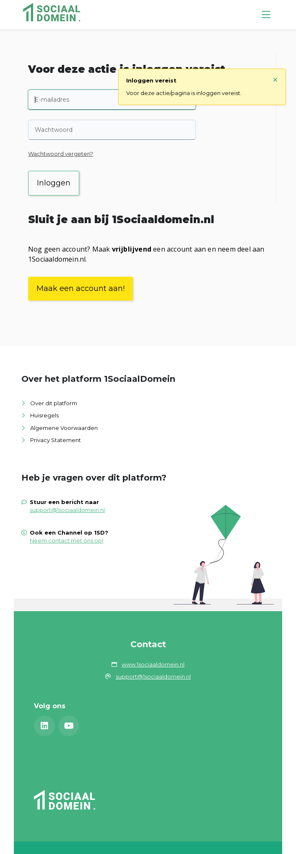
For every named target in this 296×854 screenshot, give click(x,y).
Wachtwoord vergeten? (60, 153)
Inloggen (53, 183)
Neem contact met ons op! (66, 540)
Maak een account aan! (80, 288)
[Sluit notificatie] (275, 80)
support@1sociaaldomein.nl (67, 510)
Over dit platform (53, 403)
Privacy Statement (55, 440)
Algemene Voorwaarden (64, 427)
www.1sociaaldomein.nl (153, 664)
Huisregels (44, 415)
